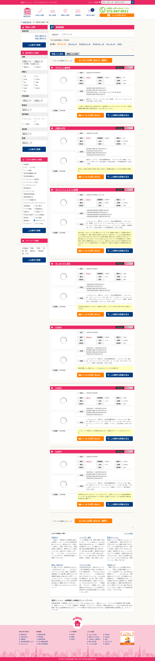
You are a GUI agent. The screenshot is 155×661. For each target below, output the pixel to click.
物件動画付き (27, 197)
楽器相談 (26, 206)
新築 (106, 639)
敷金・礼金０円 (57, 565)
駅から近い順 (111, 44)
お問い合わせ (24, 636)
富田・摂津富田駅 (43, 643)
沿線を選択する (40, 38)
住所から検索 (40, 15)
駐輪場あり (38, 209)
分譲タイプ (38, 212)
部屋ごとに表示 (57, 54)
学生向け (107, 634)
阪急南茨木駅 (41, 639)
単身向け (55, 537)
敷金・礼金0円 (92, 641)
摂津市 (73, 639)
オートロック (39, 203)
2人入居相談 (39, 215)
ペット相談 (27, 170)
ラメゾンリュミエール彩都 (66, 190)
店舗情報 (78, 15)
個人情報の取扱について (27, 641)
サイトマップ (24, 643)
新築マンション (113, 537)
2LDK (25, 85)
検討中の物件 (90, 15)
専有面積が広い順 (84, 44)
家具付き (107, 643)
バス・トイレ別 (28, 167)
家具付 (25, 218)
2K (24, 82)
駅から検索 (52, 15)
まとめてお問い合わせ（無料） (93, 60)
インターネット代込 (30, 182)
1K (36, 76)
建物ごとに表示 (72, 54)
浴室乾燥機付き (28, 176)
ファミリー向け (85, 565)
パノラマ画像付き (29, 200)
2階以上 (25, 212)
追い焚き (38, 206)
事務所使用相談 (28, 194)
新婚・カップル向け (94, 636)
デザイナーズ (39, 220)
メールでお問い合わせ (119, 15)
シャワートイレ (28, 191)
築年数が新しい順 (98, 44)
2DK (36, 82)
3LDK (37, 88)
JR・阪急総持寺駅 (43, 641)
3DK (24, 88)
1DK (24, 79)
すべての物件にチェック (62, 61)
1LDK (37, 79)
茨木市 (73, 634)
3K (36, 85)
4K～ (24, 91)
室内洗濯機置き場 (29, 173)
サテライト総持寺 (62, 68)
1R (24, 76)
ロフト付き (38, 223)
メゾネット (27, 223)
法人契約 (38, 218)
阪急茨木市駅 (41, 634)
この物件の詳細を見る (119, 115)
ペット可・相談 (85, 537)
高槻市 (73, 636)
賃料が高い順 (72, 44)
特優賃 (25, 164)
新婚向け (26, 220)
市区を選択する (40, 36)
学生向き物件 (27, 215)
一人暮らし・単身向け (94, 639)
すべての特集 (128, 533)
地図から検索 (65, 15)
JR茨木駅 (40, 636)
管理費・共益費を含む (30, 64)
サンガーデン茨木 (62, 264)
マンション (27, 119)
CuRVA (58, 327)
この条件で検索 (34, 45)
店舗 (36, 124)
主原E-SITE (60, 128)
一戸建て (26, 124)
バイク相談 (27, 209)
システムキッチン (29, 185)
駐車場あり (27, 188)
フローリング (27, 203)
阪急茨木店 (27, 15)
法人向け (107, 636)
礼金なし (38, 67)
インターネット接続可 (30, 179)
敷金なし (26, 67)
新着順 (119, 44)
